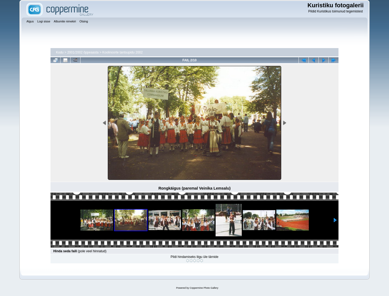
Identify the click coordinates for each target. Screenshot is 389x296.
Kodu (59, 52)
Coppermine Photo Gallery (204, 288)
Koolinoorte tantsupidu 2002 (122, 52)
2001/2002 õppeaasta (83, 52)
